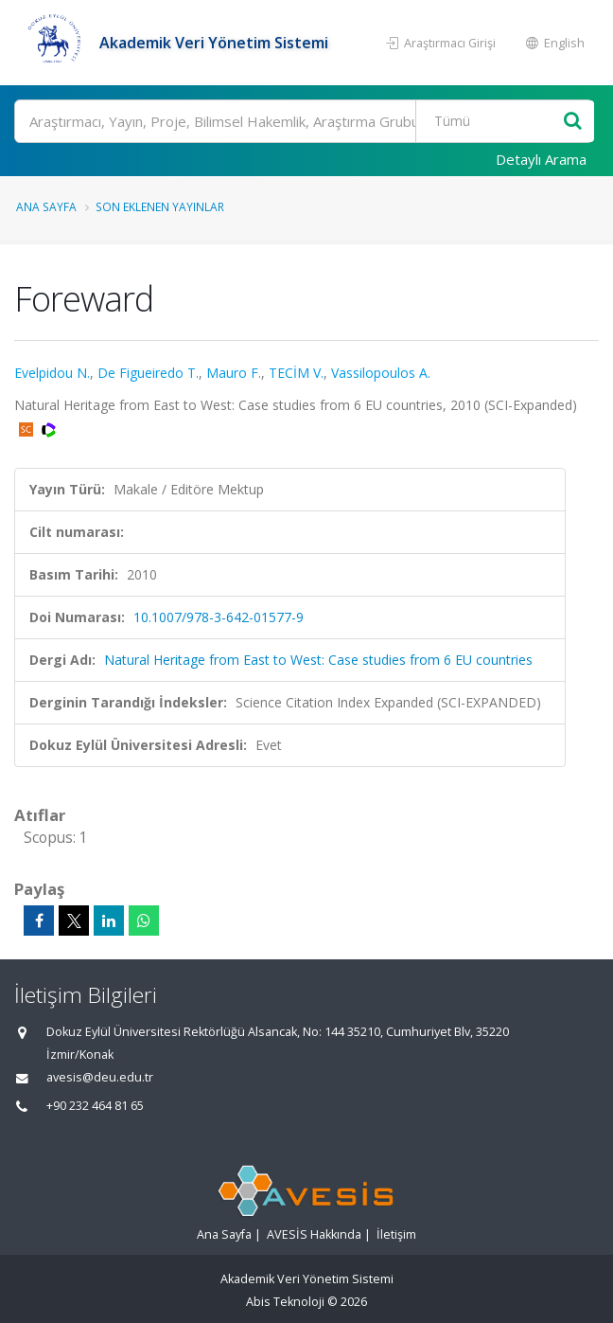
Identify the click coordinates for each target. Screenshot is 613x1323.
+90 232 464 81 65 (95, 1106)
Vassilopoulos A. (380, 373)
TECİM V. (296, 373)
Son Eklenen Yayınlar (160, 206)
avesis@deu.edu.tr (99, 1077)
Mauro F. (233, 373)
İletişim (396, 1234)
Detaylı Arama (541, 159)
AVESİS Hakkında (314, 1234)
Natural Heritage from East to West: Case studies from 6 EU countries (318, 660)
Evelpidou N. (52, 373)
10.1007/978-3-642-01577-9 (218, 617)
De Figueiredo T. (148, 373)
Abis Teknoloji (285, 1302)
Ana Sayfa (46, 206)
